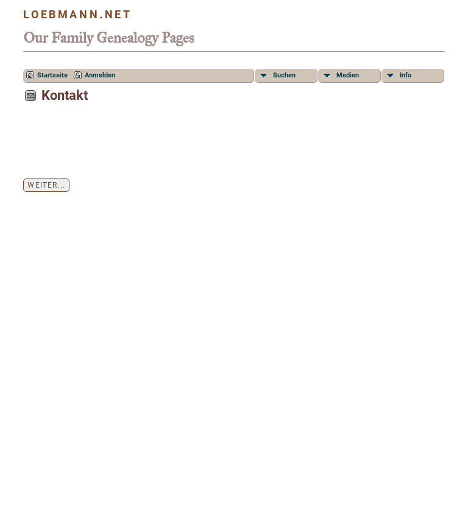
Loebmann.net (77, 14)
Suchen (284, 75)
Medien (347, 75)
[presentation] (115, 145)
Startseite (52, 75)
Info (405, 75)
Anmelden (100, 75)
